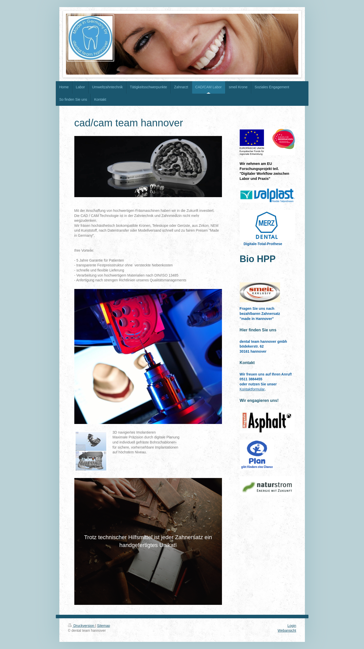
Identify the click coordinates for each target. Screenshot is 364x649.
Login (291, 626)
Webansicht (287, 630)
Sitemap (103, 626)
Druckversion (81, 626)
